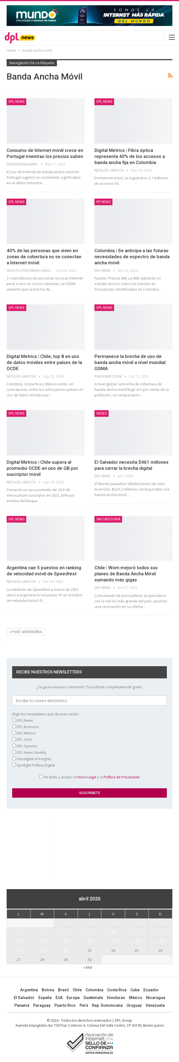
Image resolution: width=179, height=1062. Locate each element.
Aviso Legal (86, 776)
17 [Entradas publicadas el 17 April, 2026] (113, 941)
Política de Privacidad (121, 776)
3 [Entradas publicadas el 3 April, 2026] (113, 923)
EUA (59, 997)
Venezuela (155, 1005)
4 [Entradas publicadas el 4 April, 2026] (137, 923)
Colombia (94, 990)
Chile (77, 990)
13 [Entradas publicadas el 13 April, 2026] (18, 941)
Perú (84, 1005)
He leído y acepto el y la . (89, 776)
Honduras (116, 997)
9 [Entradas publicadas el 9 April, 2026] (89, 932)
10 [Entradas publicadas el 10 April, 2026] (113, 932)
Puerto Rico (65, 1005)
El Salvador (24, 997)
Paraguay (42, 1005)
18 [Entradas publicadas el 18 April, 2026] (137, 941)
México (135, 997)
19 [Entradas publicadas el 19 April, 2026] (160, 941)
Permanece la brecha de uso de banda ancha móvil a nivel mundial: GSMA (130, 362)
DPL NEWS (16, 102)
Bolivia (48, 990)
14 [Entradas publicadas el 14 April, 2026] (42, 941)
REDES (101, 413)
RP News (103, 202)
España (45, 997)
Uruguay (134, 1005)
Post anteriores (25, 632)
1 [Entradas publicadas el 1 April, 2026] (66, 923)
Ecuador (151, 990)
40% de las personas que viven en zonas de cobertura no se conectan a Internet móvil (44, 256)
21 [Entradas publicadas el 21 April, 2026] (42, 950)
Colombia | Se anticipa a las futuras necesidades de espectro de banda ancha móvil (132, 256)
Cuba (134, 990)
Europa (73, 997)
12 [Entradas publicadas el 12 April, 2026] (160, 932)
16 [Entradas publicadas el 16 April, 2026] (89, 941)
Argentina (29, 990)
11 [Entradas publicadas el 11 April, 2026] (137, 932)
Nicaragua (155, 997)
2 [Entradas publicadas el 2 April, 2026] (89, 923)
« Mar (88, 967)
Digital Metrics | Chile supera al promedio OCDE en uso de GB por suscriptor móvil (42, 468)
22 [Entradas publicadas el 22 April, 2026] (66, 950)
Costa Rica (117, 990)
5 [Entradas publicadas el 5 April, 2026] (160, 923)
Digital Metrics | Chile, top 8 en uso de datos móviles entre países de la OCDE (44, 362)
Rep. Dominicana (107, 1005)
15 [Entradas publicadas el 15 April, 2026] (66, 941)
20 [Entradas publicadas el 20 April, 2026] (18, 950)
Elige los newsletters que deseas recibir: (46, 713)
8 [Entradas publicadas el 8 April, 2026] (66, 932)
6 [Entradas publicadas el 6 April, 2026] (19, 932)
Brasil (63, 990)
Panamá (21, 1005)
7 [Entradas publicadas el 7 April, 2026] (42, 932)
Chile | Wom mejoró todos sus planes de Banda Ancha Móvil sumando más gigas (126, 574)
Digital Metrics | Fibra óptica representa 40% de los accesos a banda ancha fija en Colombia (129, 156)
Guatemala (93, 997)
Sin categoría (108, 519)
